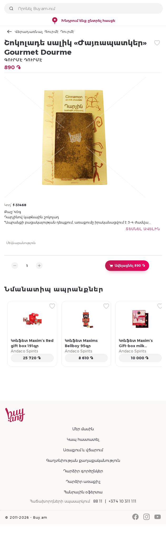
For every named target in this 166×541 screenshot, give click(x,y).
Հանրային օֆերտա (83, 492)
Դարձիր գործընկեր (83, 471)
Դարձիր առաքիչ (83, 481)
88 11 (97, 501)
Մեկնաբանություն (21, 243)
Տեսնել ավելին (143, 229)
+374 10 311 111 (122, 501)
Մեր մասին (83, 429)
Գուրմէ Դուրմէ (23, 60)
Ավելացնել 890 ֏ (127, 266)
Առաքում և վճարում (83, 450)
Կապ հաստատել (83, 439)
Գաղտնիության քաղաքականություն (83, 460)
